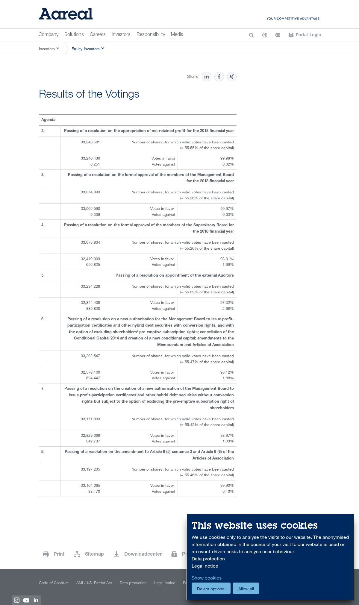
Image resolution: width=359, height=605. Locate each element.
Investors (121, 35)
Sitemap (94, 554)
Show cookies (207, 578)
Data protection (133, 582)
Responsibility (151, 35)
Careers (98, 35)
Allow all (246, 588)
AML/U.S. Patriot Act (94, 582)
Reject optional (211, 588)
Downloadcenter (143, 554)
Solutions (74, 35)
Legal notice (164, 582)
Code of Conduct (54, 582)
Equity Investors (86, 48)
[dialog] (270, 557)
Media (177, 35)
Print (59, 554)
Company (48, 35)
